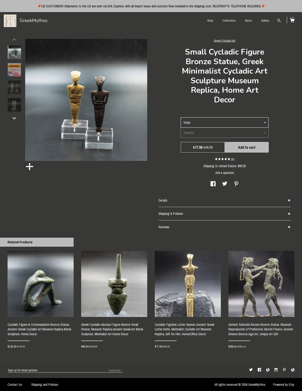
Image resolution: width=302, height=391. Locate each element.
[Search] (279, 21)
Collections (229, 20)
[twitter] (251, 370)
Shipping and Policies (44, 384)
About (248, 20)
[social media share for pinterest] (236, 184)
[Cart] (292, 21)
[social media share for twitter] (224, 184)
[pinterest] (285, 370)
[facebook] (260, 370)
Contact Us (15, 384)
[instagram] (277, 370)
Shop (210, 20)
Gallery (265, 20)
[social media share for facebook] (213, 184)
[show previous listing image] (14, 39)
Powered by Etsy (283, 384)
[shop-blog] (268, 370)
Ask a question (224, 172)
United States (227, 166)
